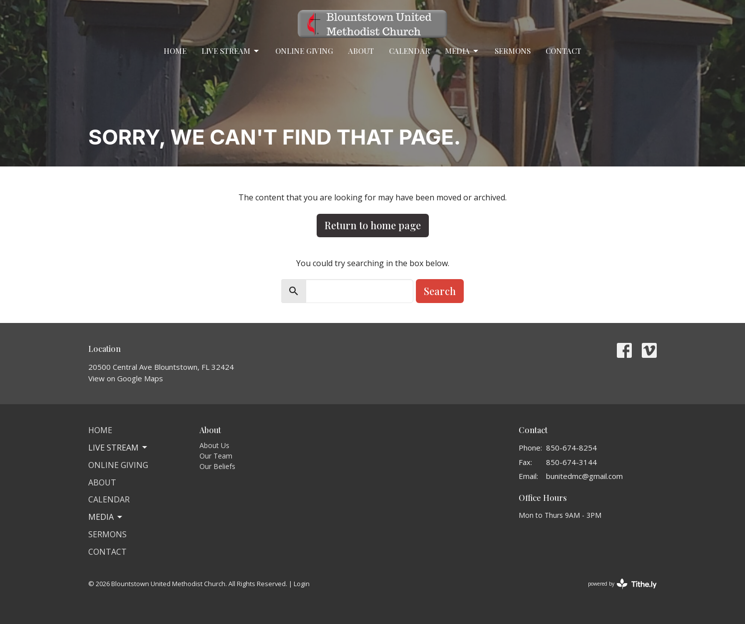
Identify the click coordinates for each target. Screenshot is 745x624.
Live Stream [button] (118, 447)
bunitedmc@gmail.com (584, 476)
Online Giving (304, 51)
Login (302, 583)
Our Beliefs (217, 466)
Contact (563, 51)
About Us (214, 445)
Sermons (513, 51)
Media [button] (106, 516)
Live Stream (230, 51)
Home (175, 51)
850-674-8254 (571, 448)
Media (462, 51)
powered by (622, 584)
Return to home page (373, 225)
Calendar (409, 51)
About (361, 51)
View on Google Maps (125, 378)
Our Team (215, 456)
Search (440, 291)
